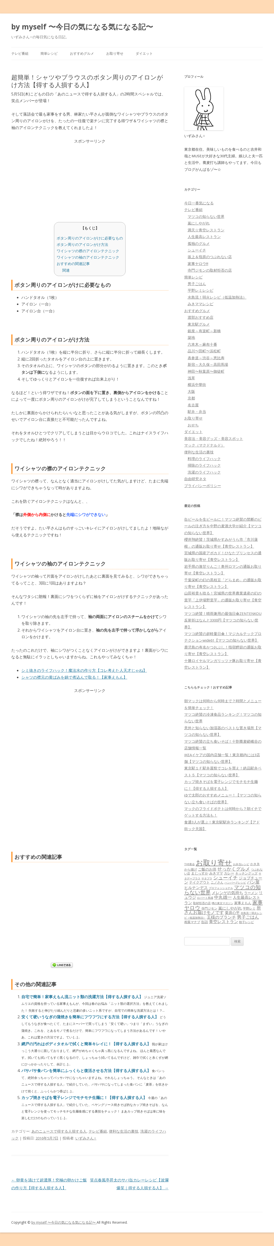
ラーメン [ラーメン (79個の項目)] (251, 892)
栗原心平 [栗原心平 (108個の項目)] (232, 912)
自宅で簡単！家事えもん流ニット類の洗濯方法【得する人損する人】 (82, 996)
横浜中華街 (197, 384)
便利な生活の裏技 (123, 1131)
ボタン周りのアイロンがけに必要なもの (90, 238)
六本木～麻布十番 (202, 344)
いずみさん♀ (85, 1138)
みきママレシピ (200, 303)
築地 (191, 337)
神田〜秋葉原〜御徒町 (206, 371)
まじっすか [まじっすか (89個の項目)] (199, 873)
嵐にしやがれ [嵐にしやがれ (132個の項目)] (230, 908)
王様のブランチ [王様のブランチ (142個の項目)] (221, 917)
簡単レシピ (49, 53)
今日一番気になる (199, 202)
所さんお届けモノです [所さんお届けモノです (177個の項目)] (222, 910)
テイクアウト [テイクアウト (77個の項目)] (199, 882)
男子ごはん (197, 283)
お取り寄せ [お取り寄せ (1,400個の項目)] (214, 862)
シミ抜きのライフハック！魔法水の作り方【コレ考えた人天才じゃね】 (84, 670)
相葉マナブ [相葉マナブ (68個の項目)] (192, 922)
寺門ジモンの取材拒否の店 (210, 270)
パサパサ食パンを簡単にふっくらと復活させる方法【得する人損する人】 (86, 1070)
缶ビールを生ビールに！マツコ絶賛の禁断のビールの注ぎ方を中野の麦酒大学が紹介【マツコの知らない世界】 (222, 526)
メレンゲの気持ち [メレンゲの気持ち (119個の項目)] (227, 892)
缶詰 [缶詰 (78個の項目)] (204, 921)
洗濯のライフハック (204, 472)
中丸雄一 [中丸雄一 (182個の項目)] (223, 897)
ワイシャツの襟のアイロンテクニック (88, 250)
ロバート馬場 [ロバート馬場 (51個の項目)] (205, 898)
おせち (193, 425)
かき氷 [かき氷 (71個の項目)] (255, 864)
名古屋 (193, 404)
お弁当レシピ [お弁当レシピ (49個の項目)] (241, 864)
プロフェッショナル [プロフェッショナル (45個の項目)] (221, 888)
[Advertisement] (90, 179)
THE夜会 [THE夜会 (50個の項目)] (189, 864)
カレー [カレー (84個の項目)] (229, 873)
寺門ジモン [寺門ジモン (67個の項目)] (209, 908)
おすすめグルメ (82, 53)
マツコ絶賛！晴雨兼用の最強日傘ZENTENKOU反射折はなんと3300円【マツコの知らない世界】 (222, 620)
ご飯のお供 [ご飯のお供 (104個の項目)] (207, 869)
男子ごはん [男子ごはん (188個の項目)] (248, 917)
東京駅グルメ (199, 324)
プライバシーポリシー (202, 485)
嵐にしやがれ (199, 223)
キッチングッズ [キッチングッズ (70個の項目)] (246, 873)
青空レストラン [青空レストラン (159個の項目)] (223, 921)
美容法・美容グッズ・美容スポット (213, 438)
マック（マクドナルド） (204, 445)
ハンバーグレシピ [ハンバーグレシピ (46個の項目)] (235, 882)
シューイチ (197, 250)
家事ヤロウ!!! (198, 263)
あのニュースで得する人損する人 (59, 1131)
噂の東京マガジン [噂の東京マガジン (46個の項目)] (222, 903)
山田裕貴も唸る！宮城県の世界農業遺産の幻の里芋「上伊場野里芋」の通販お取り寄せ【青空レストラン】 (222, 600)
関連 (66, 270)
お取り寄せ (114, 53)
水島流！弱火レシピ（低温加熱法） (217, 297)
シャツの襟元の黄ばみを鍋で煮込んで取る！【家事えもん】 (74, 677)
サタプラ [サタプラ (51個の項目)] (206, 878)
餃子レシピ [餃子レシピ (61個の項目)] (246, 922)
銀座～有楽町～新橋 (204, 330)
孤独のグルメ (199, 243)
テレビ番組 (19, 53)
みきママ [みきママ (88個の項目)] (216, 873)
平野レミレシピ (200, 290)
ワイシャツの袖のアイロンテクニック (88, 257)
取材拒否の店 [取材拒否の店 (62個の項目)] (202, 903)
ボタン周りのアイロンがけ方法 (82, 244)
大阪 (191, 391)
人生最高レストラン (204, 236)
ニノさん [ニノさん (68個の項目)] (217, 882)
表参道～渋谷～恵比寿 (206, 357)
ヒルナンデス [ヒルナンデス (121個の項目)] (196, 887)
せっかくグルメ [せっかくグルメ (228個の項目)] (233, 868)
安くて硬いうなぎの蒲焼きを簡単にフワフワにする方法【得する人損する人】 (90, 1017)
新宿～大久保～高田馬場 (208, 364)
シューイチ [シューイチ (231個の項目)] (225, 877)
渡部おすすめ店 (200, 317)
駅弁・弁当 (197, 411)
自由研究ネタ (195, 478)
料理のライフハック (204, 458)
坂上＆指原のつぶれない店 (210, 256)
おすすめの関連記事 (73, 263)
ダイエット (144, 53)
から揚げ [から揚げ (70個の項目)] (190, 869)
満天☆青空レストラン (206, 229)
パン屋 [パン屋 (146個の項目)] (253, 882)
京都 (191, 398)
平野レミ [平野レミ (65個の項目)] (249, 908)
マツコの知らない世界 (206, 216)
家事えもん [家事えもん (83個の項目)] (242, 903)
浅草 (191, 377)
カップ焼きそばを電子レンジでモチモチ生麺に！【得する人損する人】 (84, 1097)
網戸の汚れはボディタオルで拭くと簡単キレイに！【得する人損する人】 (86, 1044)
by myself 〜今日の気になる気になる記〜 (82, 27)
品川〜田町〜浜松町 (204, 350)
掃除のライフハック (204, 465)
